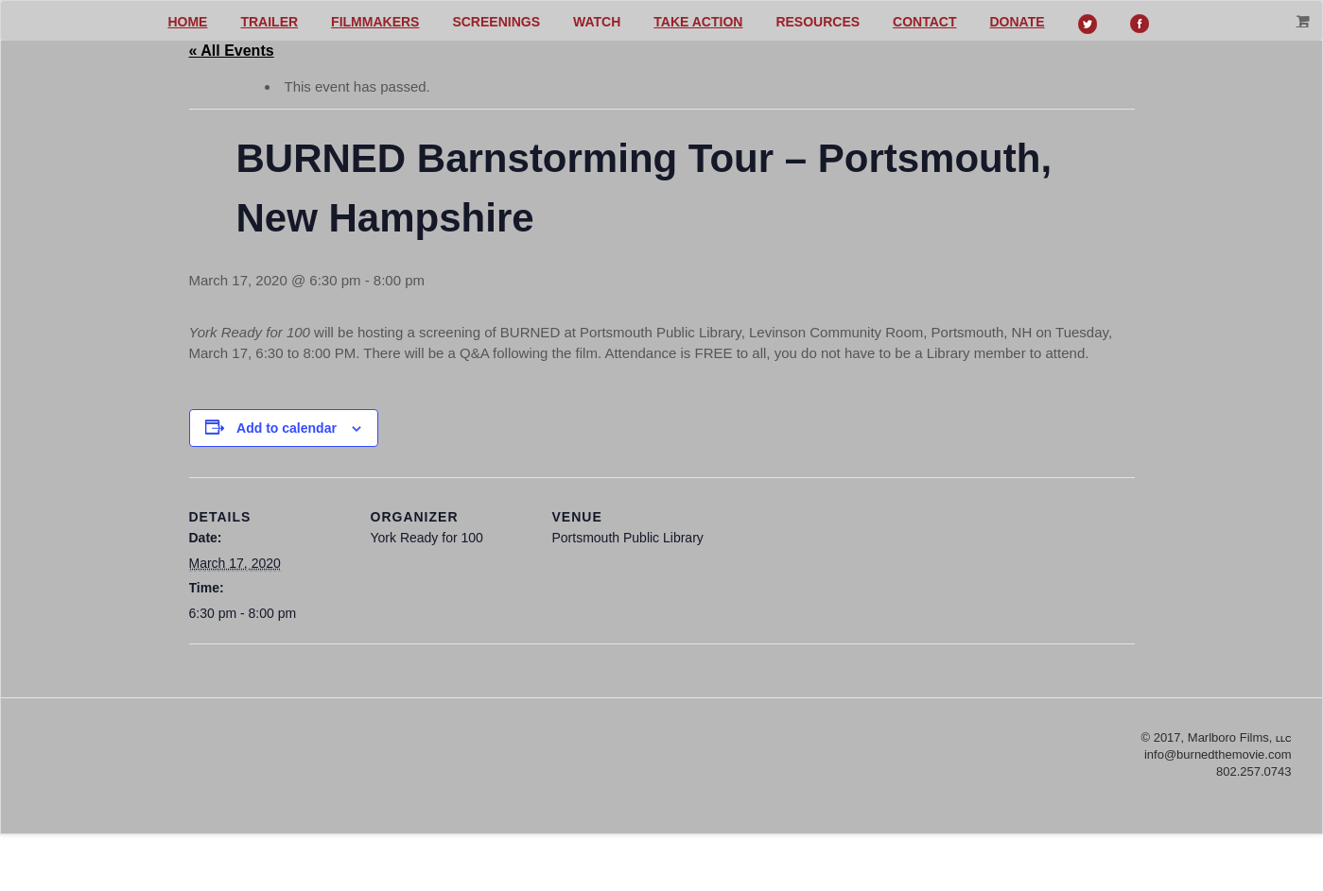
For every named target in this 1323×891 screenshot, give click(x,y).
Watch (596, 21)
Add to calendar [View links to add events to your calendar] (286, 428)
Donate (1017, 21)
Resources (817, 21)
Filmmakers (375, 21)
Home (187, 21)
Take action (697, 21)
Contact (924, 21)
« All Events (231, 51)
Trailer (269, 21)
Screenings (496, 21)
